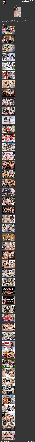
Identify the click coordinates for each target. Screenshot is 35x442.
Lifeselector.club (32, 441)
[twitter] (31, 0)
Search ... (26, 0)
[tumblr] (32, 0)
